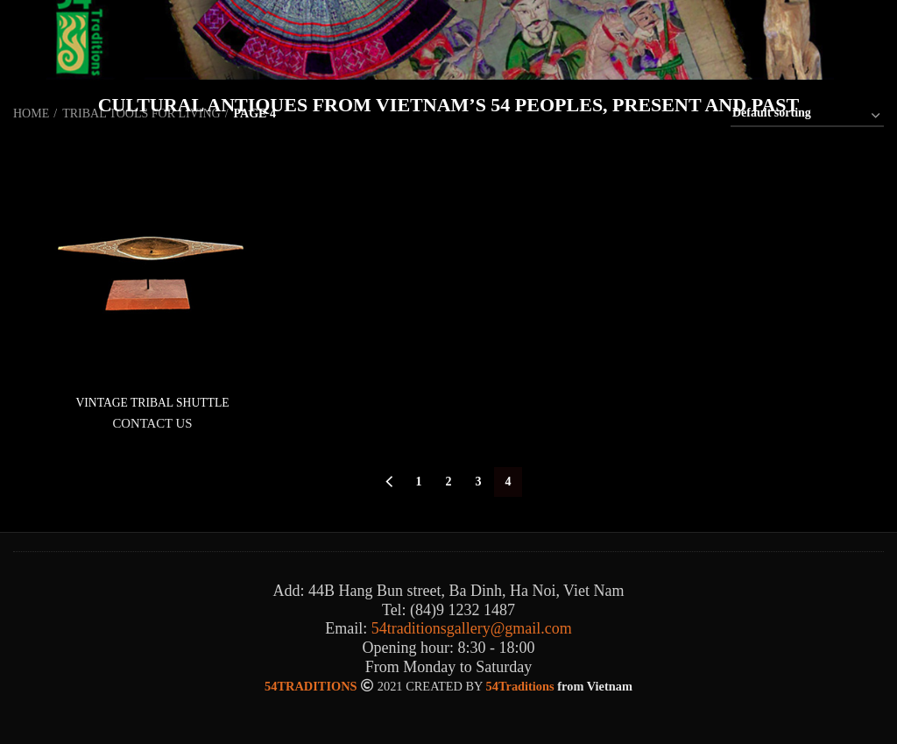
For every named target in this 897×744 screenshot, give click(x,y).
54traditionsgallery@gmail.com (471, 629)
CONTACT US (152, 423)
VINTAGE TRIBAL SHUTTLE (152, 402)
